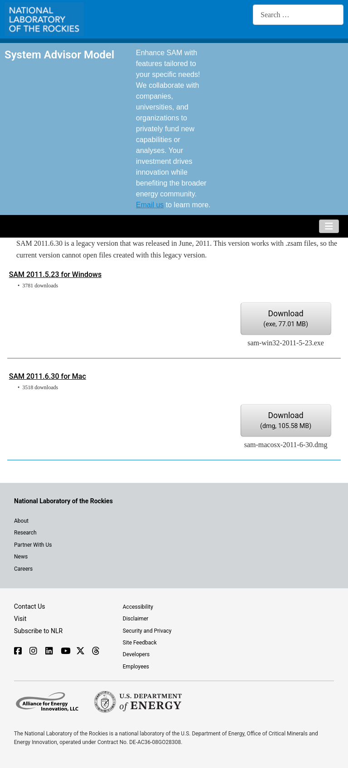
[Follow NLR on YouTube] (64, 651)
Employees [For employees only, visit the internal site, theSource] (136, 666)
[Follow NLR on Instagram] (32, 651)
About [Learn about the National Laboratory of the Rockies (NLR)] (21, 521)
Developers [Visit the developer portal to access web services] (136, 654)
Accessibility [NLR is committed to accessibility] (138, 607)
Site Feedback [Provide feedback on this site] (140, 642)
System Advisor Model (59, 54)
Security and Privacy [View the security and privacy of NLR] (147, 631)
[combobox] (298, 15)
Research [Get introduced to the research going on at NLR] (25, 532)
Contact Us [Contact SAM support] (29, 606)
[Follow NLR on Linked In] (48, 651)
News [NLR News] (21, 556)
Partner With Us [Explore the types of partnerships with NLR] (33, 545)
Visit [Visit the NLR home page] (20, 618)
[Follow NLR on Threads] (95, 651)
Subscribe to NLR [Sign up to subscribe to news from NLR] (38, 630)
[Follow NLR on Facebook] (17, 651)
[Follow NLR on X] (79, 651)
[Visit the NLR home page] (63, 501)
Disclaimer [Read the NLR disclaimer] (136, 618)
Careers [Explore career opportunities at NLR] (23, 569)
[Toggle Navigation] (329, 226)
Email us (150, 205)
